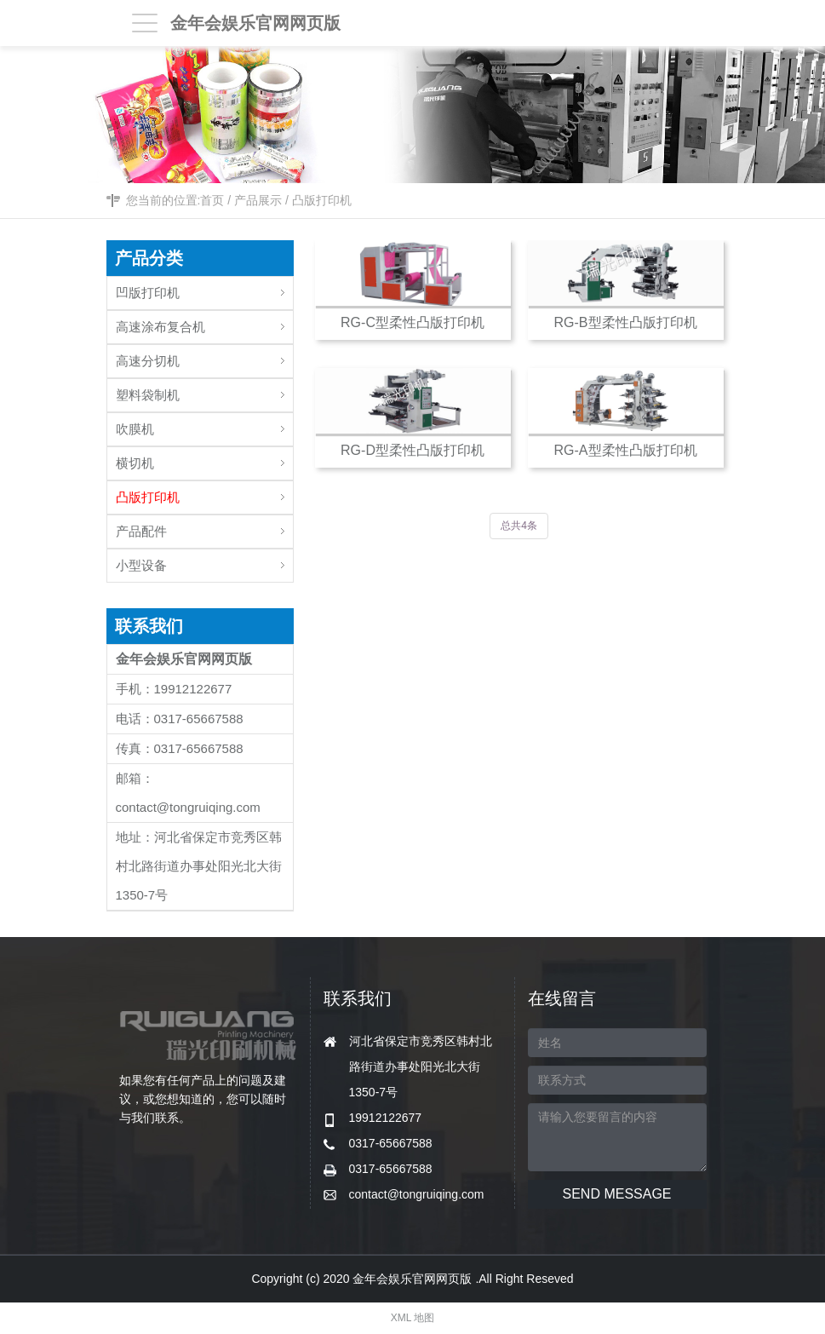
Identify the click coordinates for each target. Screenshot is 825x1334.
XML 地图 (413, 1318)
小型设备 (204, 560)
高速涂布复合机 (204, 322)
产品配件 (204, 526)
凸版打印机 (322, 200)
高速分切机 (204, 356)
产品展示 (258, 200)
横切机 (204, 458)
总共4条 (519, 526)
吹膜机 (204, 424)
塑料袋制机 (204, 390)
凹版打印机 (204, 288)
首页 (212, 200)
